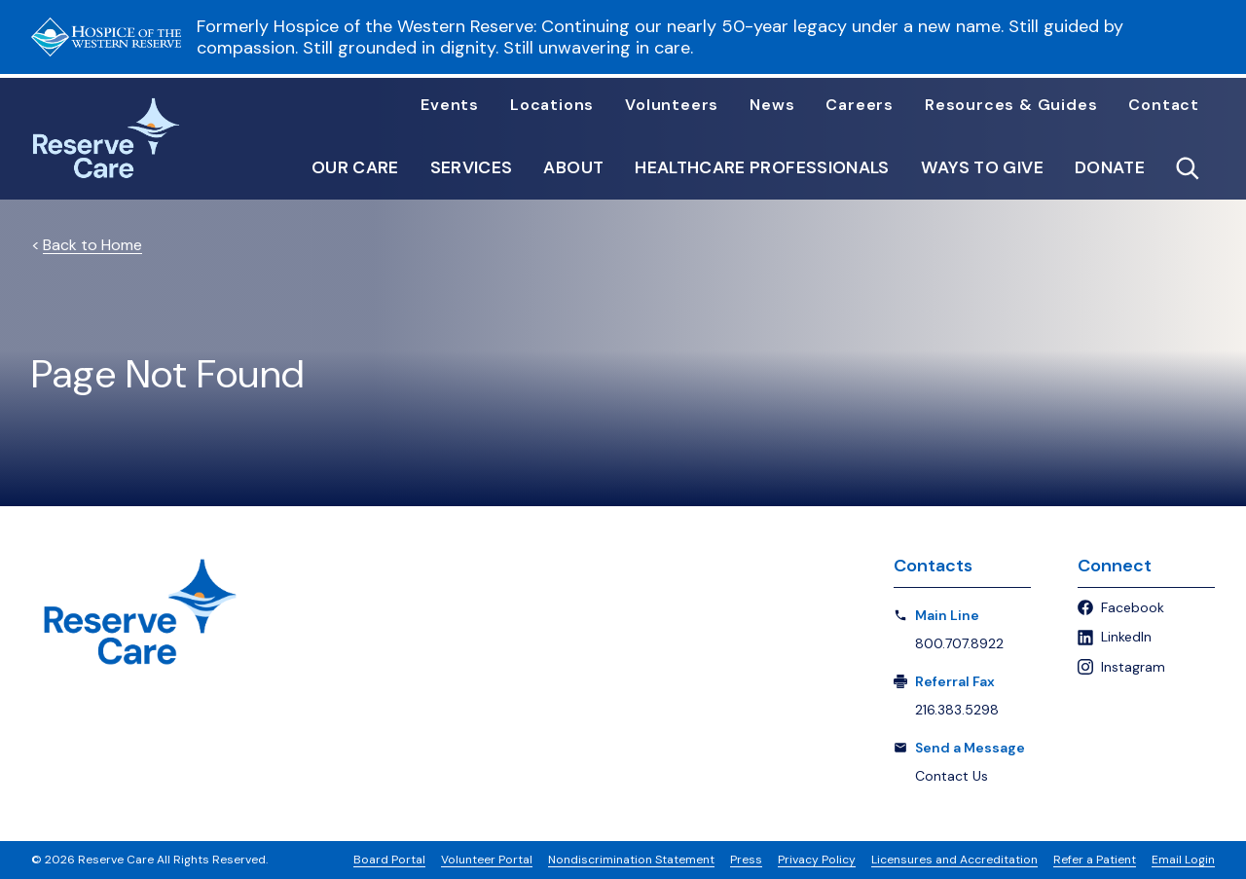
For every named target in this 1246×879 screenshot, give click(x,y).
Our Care (355, 168)
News (772, 105)
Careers (859, 105)
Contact (1163, 105)
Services (471, 168)
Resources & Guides (1011, 105)
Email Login (1183, 859)
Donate (1110, 168)
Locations (552, 105)
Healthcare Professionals (762, 168)
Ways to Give (982, 168)
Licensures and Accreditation (954, 859)
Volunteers (671, 105)
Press (746, 859)
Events (450, 105)
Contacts (933, 565)
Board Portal (389, 859)
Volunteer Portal (486, 859)
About (573, 168)
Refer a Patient (1094, 859)
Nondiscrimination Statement (631, 859)
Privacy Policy (817, 859)
